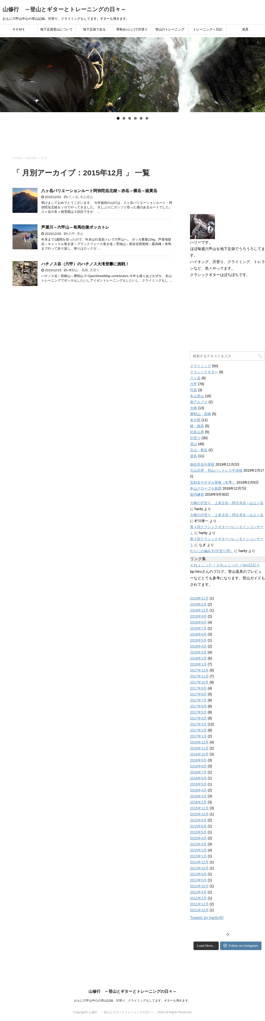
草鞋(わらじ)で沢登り (132, 29)
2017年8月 (198, 694)
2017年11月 (199, 676)
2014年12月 (199, 862)
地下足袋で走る (94, 29)
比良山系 (197, 432)
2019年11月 (199, 598)
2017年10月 (199, 682)
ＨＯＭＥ (18, 29)
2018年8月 (198, 622)
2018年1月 (198, 664)
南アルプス (199, 402)
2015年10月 (199, 814)
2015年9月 (198, 820)
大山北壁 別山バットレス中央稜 (216, 470)
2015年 (31, 158)
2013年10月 (199, 868)
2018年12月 (199, 610)
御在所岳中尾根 (202, 464)
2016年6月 (198, 778)
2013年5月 (198, 880)
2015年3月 (198, 844)
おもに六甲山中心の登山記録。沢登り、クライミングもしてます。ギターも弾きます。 (132, 1000)
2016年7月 (198, 772)
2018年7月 (198, 628)
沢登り (95, 270)
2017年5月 (198, 712)
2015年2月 (198, 850)
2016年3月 (198, 796)
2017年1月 (198, 736)
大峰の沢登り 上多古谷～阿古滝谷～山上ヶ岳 (227, 503)
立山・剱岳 (199, 450)
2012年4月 (198, 892)
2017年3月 (198, 724)
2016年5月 (198, 784)
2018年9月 (198, 616)
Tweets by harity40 (206, 918)
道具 (245, 29)
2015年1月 (198, 856)
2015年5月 (198, 832)
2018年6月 (198, 634)
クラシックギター (204, 372)
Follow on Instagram (241, 946)
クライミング (200, 366)
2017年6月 (198, 706)
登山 (80, 234)
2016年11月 (199, 748)
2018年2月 (198, 658)
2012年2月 (198, 898)
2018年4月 (198, 646)
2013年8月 (198, 874)
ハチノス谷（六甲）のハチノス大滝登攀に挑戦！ (85, 264)
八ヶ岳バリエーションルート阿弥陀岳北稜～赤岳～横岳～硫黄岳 (99, 191)
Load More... (206, 946)
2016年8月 (198, 766)
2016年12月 (199, 742)
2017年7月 (198, 700)
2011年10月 (199, 910)
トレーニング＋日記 (207, 29)
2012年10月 (199, 886)
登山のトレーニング (169, 29)
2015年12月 (199, 808)
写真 (193, 390)
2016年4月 (198, 790)
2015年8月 (198, 826)
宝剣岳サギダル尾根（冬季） (213, 482)
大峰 (193, 408)
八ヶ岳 (73, 197)
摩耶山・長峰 (78, 270)
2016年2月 (198, 802)
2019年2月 (198, 604)
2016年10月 (199, 754)
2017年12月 (199, 670)
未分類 (195, 420)
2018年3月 (198, 652)
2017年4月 (198, 718)
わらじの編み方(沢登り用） (211, 551)
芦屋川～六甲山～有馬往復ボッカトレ (75, 227)
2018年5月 (198, 640)
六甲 (71, 234)
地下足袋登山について (56, 29)
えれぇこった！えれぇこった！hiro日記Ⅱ (225, 565)
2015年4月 (198, 838)
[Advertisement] (133, 136)
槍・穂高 (197, 426)
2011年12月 (199, 904)
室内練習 (197, 494)
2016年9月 (198, 760)
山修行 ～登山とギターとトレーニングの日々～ (64, 9)
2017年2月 (198, 730)
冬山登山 (86, 197)
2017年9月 (198, 688)
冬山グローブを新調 (206, 488)
